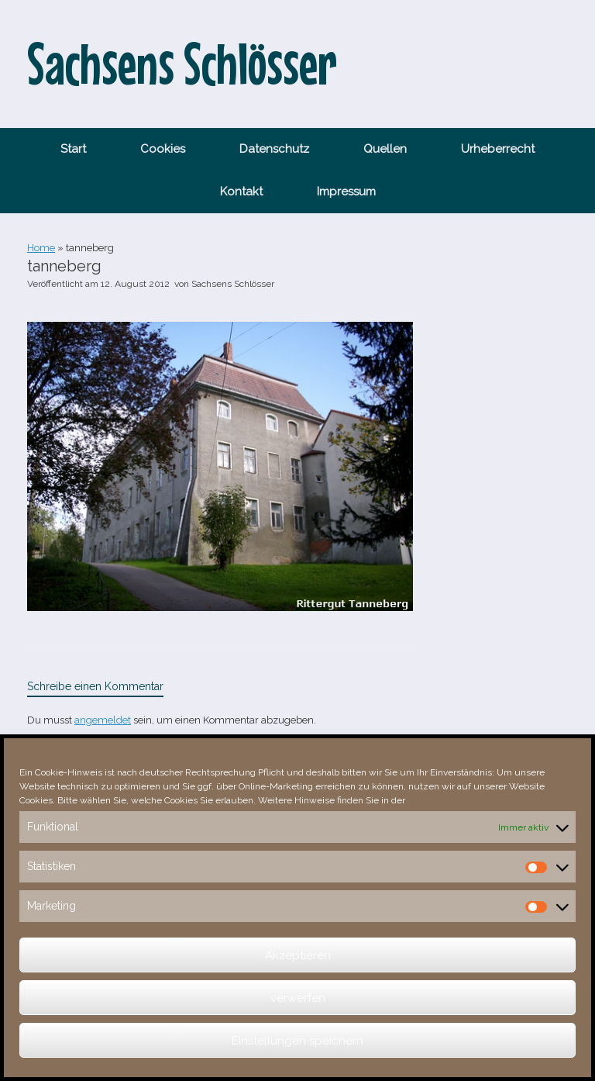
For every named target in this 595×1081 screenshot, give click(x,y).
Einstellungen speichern (297, 1041)
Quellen (385, 149)
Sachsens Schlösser (232, 283)
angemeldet (102, 720)
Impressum (346, 192)
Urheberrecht (498, 149)
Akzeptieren (298, 955)
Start (73, 149)
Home (41, 248)
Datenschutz (274, 149)
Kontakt (241, 192)
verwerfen (297, 998)
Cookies (162, 149)
